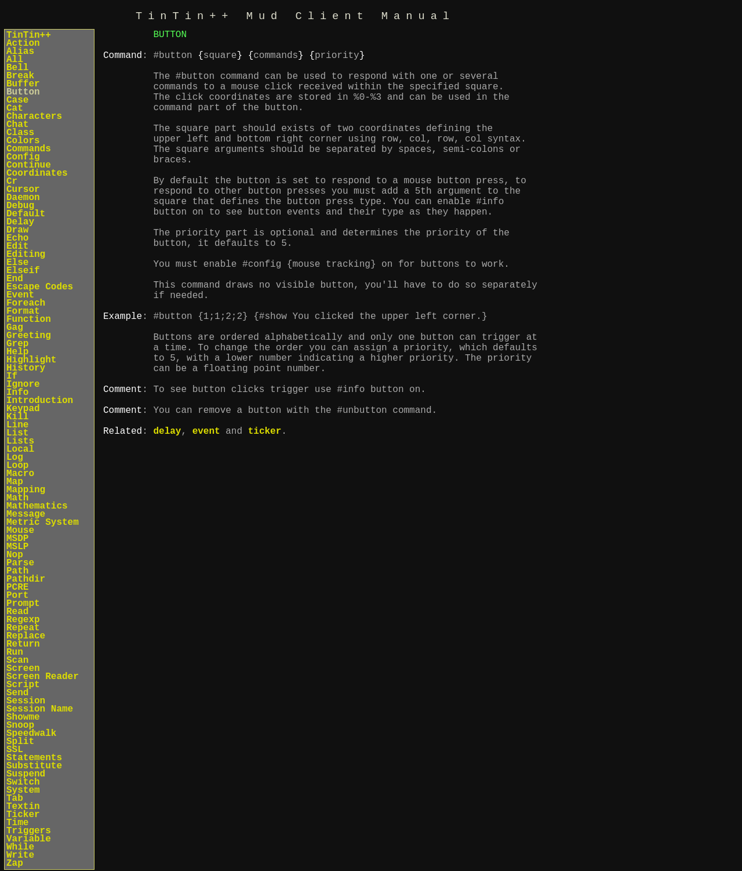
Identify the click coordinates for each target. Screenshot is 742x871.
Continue (28, 165)
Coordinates (37, 173)
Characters (34, 116)
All (14, 59)
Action (23, 43)
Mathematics (37, 506)
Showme (23, 717)
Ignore (23, 384)
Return (23, 644)
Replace (25, 636)
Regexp (23, 620)
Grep (17, 343)
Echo (17, 238)
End (14, 279)
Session (25, 701)
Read (17, 611)
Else (17, 262)
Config (23, 157)
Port (17, 595)
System (23, 790)
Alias (20, 51)
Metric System (42, 522)
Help (17, 352)
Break (20, 76)
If (11, 376)
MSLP (17, 546)
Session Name (39, 709)
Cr (11, 181)
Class (20, 132)
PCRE (17, 587)
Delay (20, 222)
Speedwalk (31, 733)
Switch (23, 782)
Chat (17, 124)
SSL (14, 749)
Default (25, 214)
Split (20, 741)
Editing (25, 254)
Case (17, 100)
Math (17, 498)
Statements (34, 758)
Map (14, 482)
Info (17, 392)
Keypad (23, 408)
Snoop (20, 725)
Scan (17, 660)
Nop (14, 555)
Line (17, 425)
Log (14, 457)
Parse (20, 563)
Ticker (23, 814)
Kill (17, 417)
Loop (17, 465)
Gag (14, 327)
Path (17, 571)
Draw (17, 230)
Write (20, 855)
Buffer (23, 84)
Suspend (25, 774)
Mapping (25, 490)
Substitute (34, 766)
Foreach (25, 303)
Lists (20, 441)
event (206, 520)
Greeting (28, 335)
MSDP (17, 538)
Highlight (31, 360)
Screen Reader (42, 676)
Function (28, 319)
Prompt (23, 603)
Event (20, 295)
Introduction (39, 400)
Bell (17, 67)
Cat (14, 108)
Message (25, 514)
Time (17, 822)
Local (20, 449)
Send (17, 693)
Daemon (23, 197)
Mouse (20, 530)
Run (14, 652)
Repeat (23, 628)
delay (167, 520)
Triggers (28, 831)
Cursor (23, 189)
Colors (23, 141)
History (25, 368)
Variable (28, 839)
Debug (20, 205)
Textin (23, 806)
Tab (14, 798)
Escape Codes (39, 287)
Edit (17, 246)
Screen (23, 668)
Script (23, 684)
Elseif (23, 270)
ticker (265, 520)
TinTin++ (28, 35)
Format (23, 311)
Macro (20, 473)
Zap (14, 863)
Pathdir (25, 579)
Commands (28, 149)
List (17, 433)
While (20, 847)
